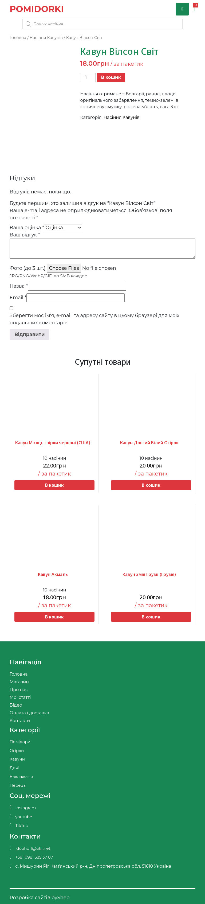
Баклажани (21, 776)
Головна (18, 37)
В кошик (111, 77)
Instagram (23, 807)
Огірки (17, 750)
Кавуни (17, 759)
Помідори (20, 741)
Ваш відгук (25, 235)
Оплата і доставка (29, 712)
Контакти (20, 720)
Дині (14, 767)
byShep (61, 898)
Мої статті (20, 697)
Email (18, 298)
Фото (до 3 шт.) (27, 268)
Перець (18, 785)
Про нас (19, 689)
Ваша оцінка (27, 228)
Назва (19, 286)
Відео (16, 705)
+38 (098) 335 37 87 (31, 857)
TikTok (19, 825)
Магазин (19, 681)
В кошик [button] (54, 485)
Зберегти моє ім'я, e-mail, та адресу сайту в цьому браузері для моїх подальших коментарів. (94, 319)
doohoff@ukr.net (30, 848)
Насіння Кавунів (46, 37)
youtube (21, 816)
